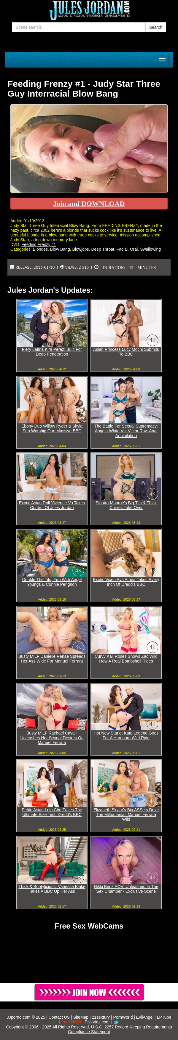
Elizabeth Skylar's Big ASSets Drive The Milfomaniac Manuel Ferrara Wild (126, 814)
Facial (122, 249)
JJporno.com (19, 1017)
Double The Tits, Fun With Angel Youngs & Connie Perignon (52, 582)
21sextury (101, 1017)
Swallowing (150, 249)
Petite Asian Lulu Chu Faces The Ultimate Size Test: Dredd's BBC (52, 812)
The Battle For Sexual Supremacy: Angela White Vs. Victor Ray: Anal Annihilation (126, 431)
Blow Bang (60, 249)
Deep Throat (102, 249)
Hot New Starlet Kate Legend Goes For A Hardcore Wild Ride (126, 735)
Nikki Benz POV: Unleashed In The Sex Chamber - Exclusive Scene (126, 889)
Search (155, 27)
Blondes (40, 249)
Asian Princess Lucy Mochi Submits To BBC (126, 351)
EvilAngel (144, 1017)
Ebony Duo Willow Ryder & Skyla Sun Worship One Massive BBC (51, 428)
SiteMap (80, 1017)
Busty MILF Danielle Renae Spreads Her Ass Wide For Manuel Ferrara (51, 658)
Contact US (59, 1017)
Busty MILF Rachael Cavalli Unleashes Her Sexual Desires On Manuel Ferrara (51, 738)
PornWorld (123, 1017)
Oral (134, 249)
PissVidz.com (97, 1022)
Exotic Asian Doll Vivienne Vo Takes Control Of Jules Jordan (52, 505)
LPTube (164, 1017)
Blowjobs (80, 249)
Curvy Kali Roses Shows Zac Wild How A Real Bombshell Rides (126, 658)
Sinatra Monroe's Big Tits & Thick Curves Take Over (126, 505)
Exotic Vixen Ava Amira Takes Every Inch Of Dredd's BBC (126, 582)
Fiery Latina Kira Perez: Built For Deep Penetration (52, 351)
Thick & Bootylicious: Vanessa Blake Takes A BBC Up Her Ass (51, 889)
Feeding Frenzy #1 (38, 244)
